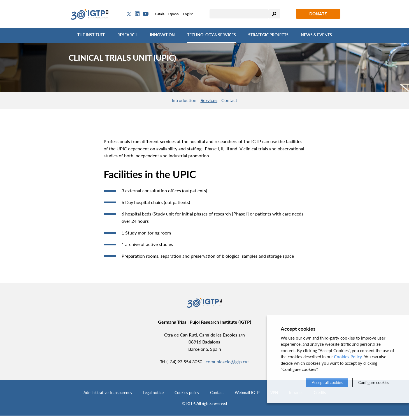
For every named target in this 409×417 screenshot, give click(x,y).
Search (274, 13)
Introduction (179, 100)
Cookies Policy (348, 356)
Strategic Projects (268, 34)
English (188, 14)
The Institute (91, 34)
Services (209, 100)
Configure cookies (373, 382)
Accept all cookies (327, 382)
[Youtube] (145, 14)
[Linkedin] (137, 13)
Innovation (162, 34)
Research (127, 34)
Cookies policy (187, 394)
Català (159, 14)
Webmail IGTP (247, 394)
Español (174, 14)
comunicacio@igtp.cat (227, 363)
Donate (318, 13)
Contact (234, 100)
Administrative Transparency (107, 394)
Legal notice (153, 394)
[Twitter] (129, 13)
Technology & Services (211, 34)
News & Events (316, 34)
